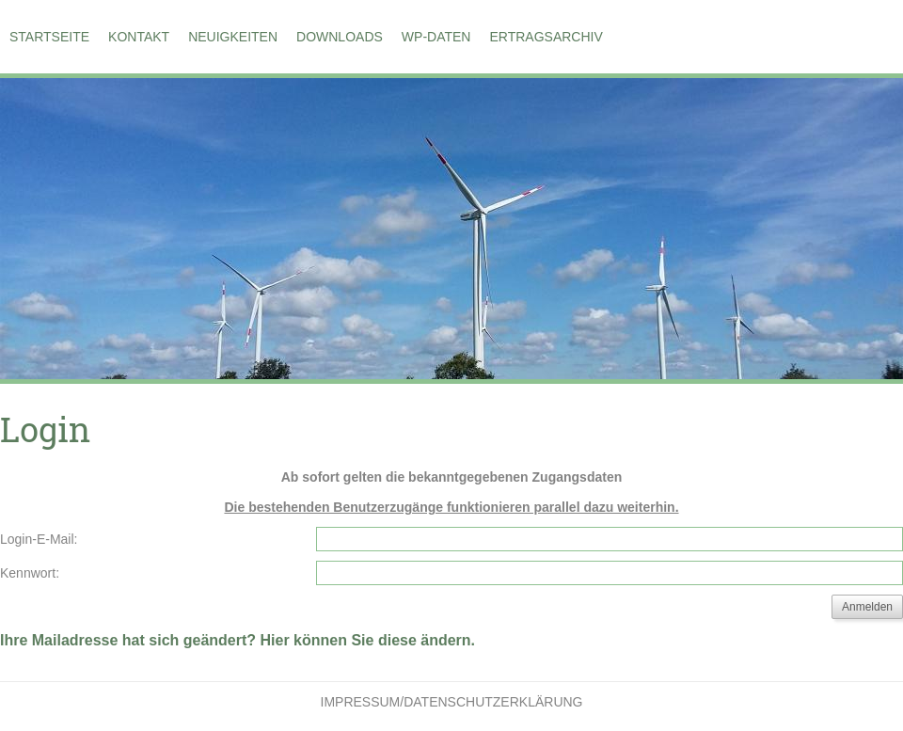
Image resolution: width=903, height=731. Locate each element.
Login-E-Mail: (38, 539)
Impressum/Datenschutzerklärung (452, 701)
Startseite (49, 36)
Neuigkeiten (232, 36)
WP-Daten (436, 36)
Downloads (339, 36)
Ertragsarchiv (545, 36)
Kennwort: (29, 572)
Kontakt (138, 36)
